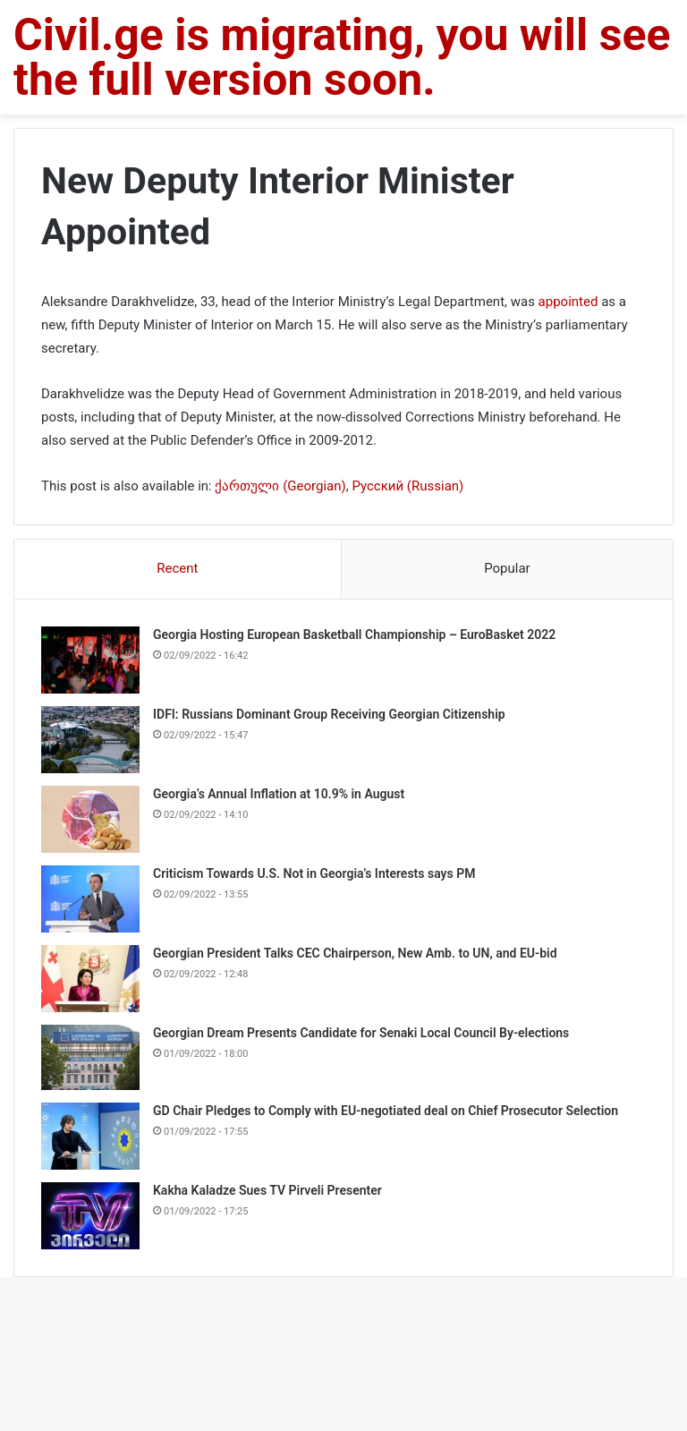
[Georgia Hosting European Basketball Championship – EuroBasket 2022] (90, 660)
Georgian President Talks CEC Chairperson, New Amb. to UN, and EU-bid (355, 953)
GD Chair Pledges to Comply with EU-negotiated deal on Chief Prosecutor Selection (385, 1110)
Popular (507, 568)
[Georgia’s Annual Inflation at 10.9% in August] (90, 819)
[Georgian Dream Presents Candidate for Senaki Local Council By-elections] (90, 1057)
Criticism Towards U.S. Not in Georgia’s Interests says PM (314, 873)
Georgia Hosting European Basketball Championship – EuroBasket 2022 (354, 634)
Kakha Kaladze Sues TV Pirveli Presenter (267, 1190)
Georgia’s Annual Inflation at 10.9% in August (278, 794)
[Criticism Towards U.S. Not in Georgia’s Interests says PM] (90, 899)
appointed (568, 302)
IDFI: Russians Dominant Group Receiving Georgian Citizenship (329, 714)
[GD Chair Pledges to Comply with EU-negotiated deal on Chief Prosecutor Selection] (90, 1136)
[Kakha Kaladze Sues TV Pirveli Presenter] (90, 1215)
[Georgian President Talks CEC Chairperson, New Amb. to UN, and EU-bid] (90, 978)
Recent (177, 568)
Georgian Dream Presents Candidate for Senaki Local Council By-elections (361, 1033)
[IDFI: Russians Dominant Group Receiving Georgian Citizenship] (90, 739)
